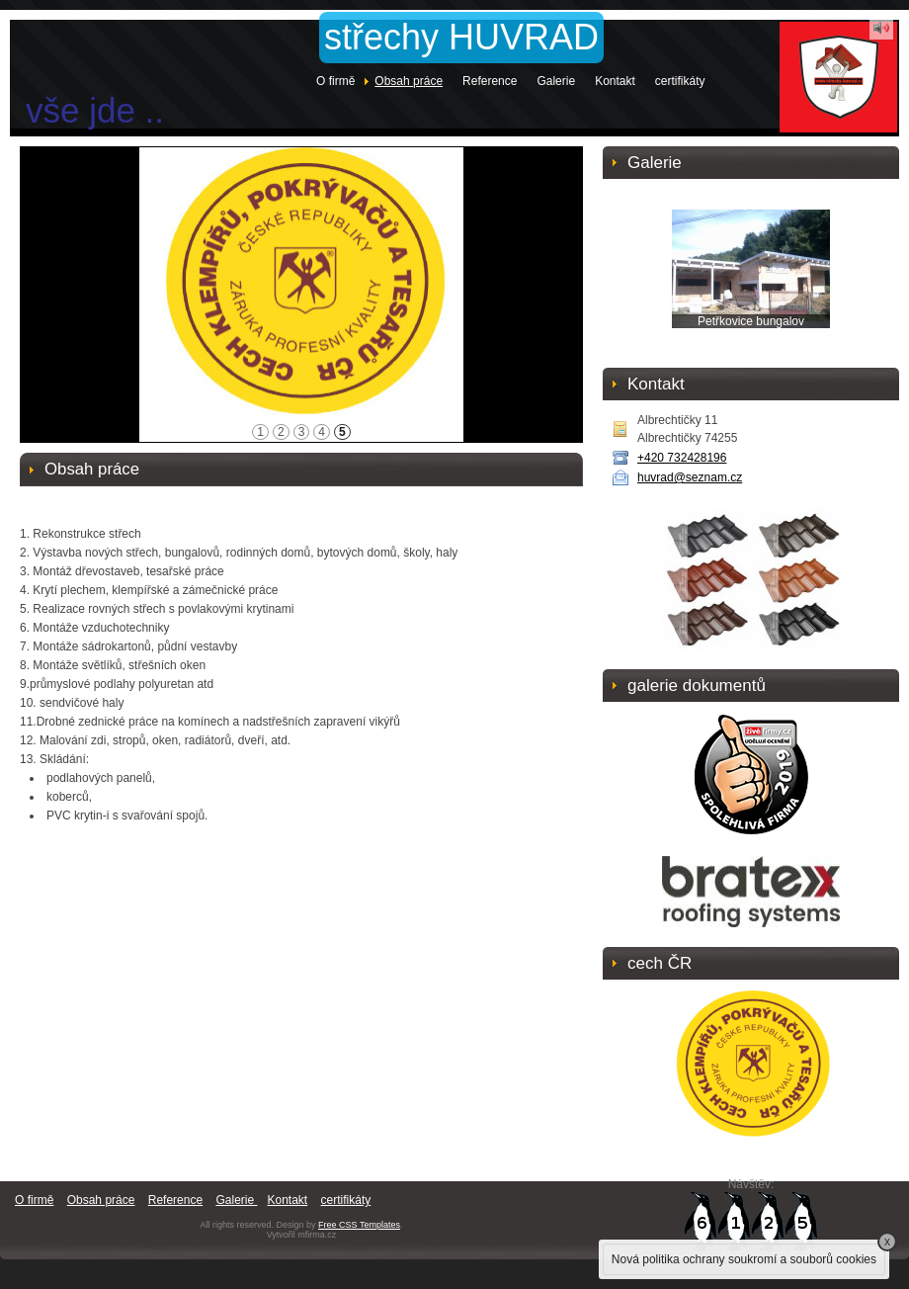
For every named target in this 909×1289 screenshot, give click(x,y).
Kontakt (615, 81)
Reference (489, 81)
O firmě (335, 81)
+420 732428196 (681, 458)
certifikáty (680, 81)
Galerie (556, 81)
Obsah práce (408, 81)
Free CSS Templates (359, 1225)
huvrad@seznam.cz (689, 477)
